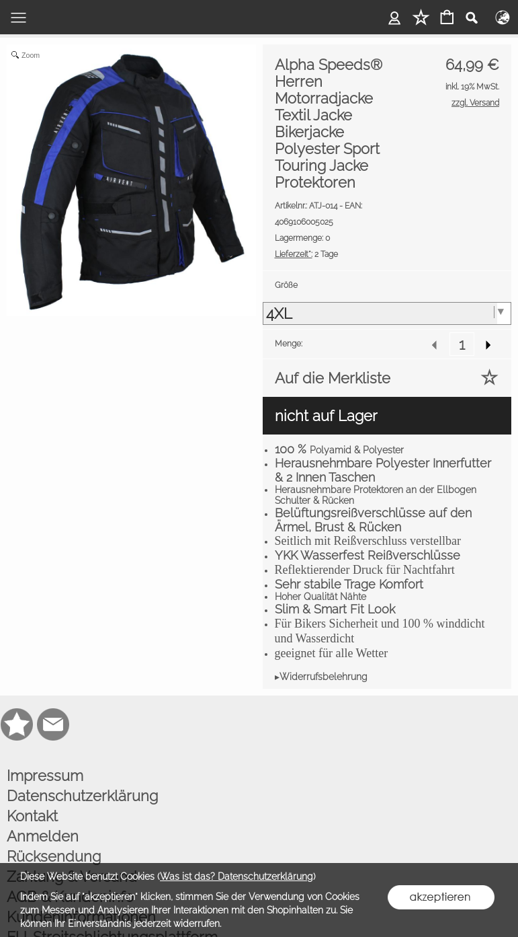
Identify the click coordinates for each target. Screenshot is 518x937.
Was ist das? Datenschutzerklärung (236, 876)
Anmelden (43, 836)
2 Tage (306, 254)
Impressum (45, 775)
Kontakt (32, 816)
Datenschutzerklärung (82, 795)
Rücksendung (54, 856)
